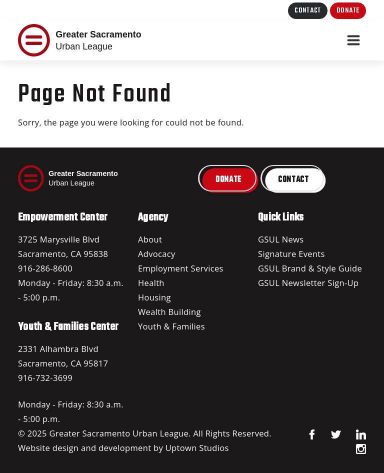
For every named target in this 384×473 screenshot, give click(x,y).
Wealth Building (169, 312)
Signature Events (291, 254)
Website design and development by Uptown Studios (123, 448)
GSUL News (281, 239)
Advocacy (157, 254)
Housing (154, 297)
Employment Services (181, 268)
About (150, 239)
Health (151, 282)
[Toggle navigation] (353, 40)
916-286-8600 (45, 268)
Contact (307, 10)
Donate (348, 10)
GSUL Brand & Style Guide (310, 268)
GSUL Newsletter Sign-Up (308, 282)
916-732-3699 (45, 378)
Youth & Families (171, 326)
